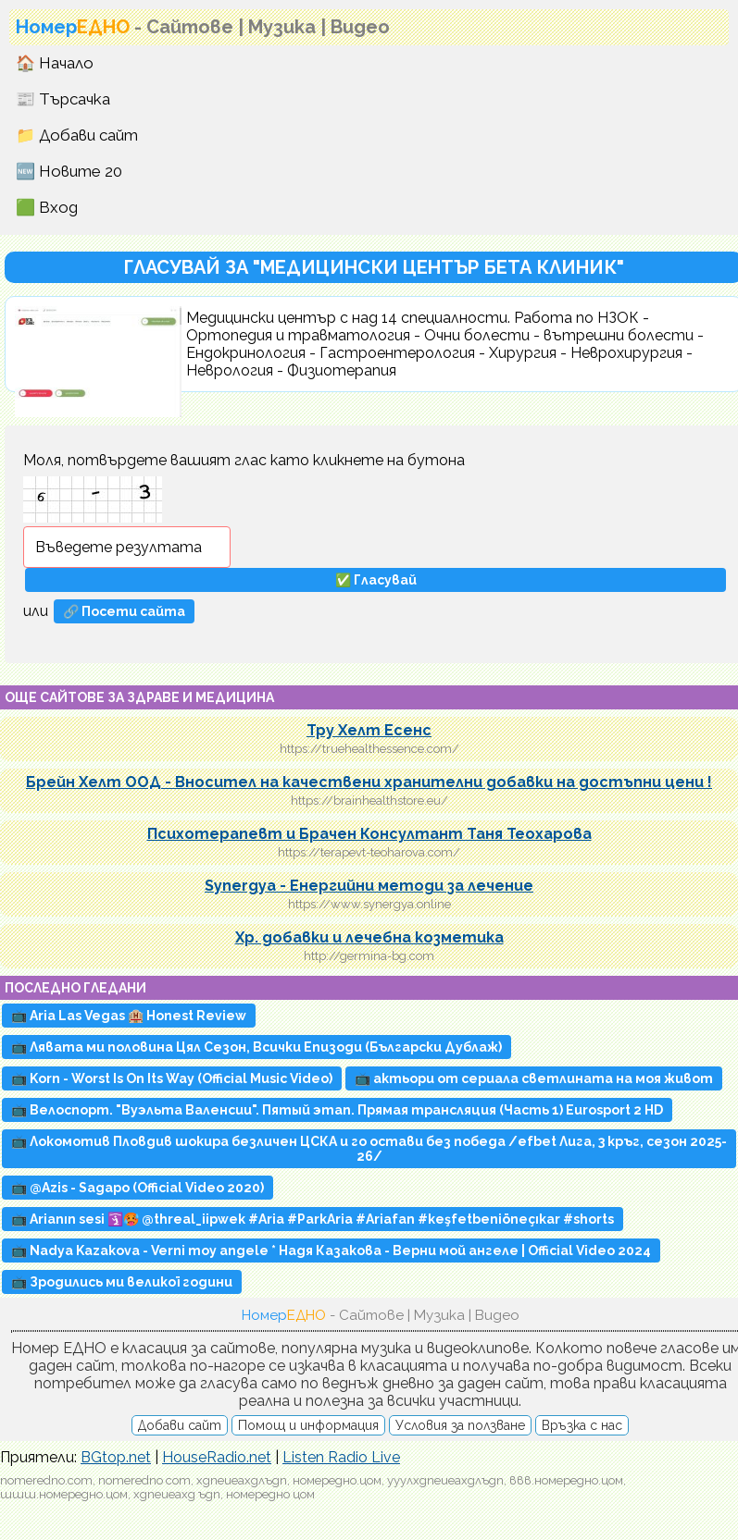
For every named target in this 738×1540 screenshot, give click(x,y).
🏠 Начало (55, 63)
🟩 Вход (47, 207)
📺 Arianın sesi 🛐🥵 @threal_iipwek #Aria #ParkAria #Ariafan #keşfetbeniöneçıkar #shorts (312, 1219)
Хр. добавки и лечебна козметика (369, 937)
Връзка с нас (582, 1425)
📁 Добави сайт (77, 135)
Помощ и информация (308, 1425)
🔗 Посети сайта (124, 611)
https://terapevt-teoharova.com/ (369, 852)
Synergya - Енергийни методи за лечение (369, 885)
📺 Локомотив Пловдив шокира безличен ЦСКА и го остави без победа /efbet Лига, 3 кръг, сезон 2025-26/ (369, 1149)
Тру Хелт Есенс (369, 730)
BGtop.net (116, 1457)
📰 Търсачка (63, 99)
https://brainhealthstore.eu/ (369, 800)
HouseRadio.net (216, 1457)
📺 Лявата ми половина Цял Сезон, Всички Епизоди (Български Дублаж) (256, 1047)
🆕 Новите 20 (69, 171)
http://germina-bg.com (369, 956)
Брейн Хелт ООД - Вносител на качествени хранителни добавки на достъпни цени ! (369, 782)
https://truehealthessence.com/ (369, 749)
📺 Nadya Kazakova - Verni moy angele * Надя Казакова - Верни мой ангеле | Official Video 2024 (331, 1250)
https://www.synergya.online (369, 904)
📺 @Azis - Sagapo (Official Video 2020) (137, 1187)
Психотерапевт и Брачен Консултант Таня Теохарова (369, 834)
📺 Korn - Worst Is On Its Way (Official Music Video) (171, 1078)
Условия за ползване (460, 1425)
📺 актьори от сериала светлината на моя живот (534, 1078)
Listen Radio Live (341, 1457)
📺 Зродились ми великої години (121, 1282)
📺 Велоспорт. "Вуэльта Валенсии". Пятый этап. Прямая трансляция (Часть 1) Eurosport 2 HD (337, 1110)
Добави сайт (179, 1425)
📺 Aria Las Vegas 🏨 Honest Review (128, 1015)
